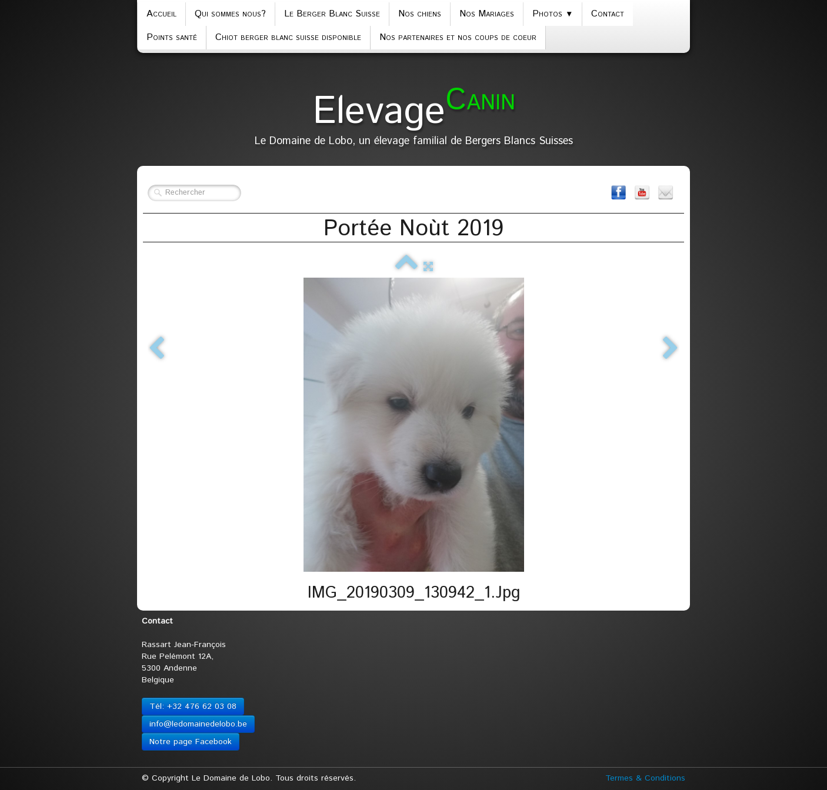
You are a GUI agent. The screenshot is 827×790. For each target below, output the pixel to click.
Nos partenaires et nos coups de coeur (457, 37)
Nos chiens (419, 14)
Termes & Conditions (645, 778)
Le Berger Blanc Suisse (332, 14)
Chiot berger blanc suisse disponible (288, 37)
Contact (607, 14)
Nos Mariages (486, 14)
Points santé (171, 37)
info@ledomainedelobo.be (198, 724)
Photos (552, 14)
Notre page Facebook (190, 742)
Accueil (161, 14)
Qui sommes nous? (230, 14)
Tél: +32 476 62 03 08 (192, 706)
